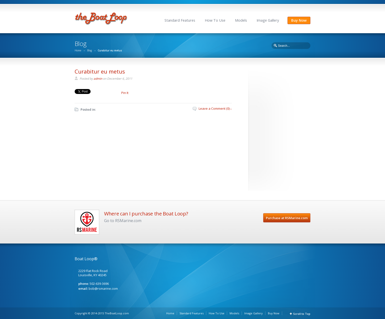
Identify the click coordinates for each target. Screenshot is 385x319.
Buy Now (299, 20)
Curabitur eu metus (100, 71)
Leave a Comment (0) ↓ (215, 108)
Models (241, 20)
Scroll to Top (301, 313)
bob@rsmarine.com (103, 288)
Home (78, 50)
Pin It (124, 93)
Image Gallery (268, 20)
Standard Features (180, 20)
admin (98, 78)
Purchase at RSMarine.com (287, 218)
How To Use (215, 20)
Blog (89, 50)
